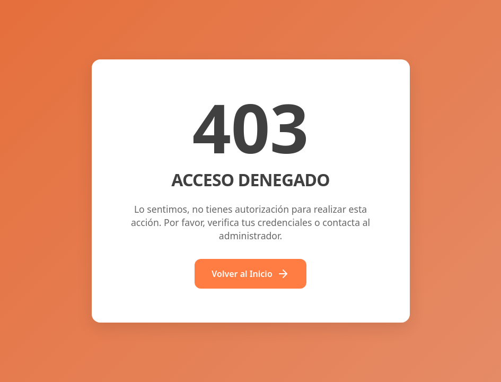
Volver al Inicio (250, 273)
